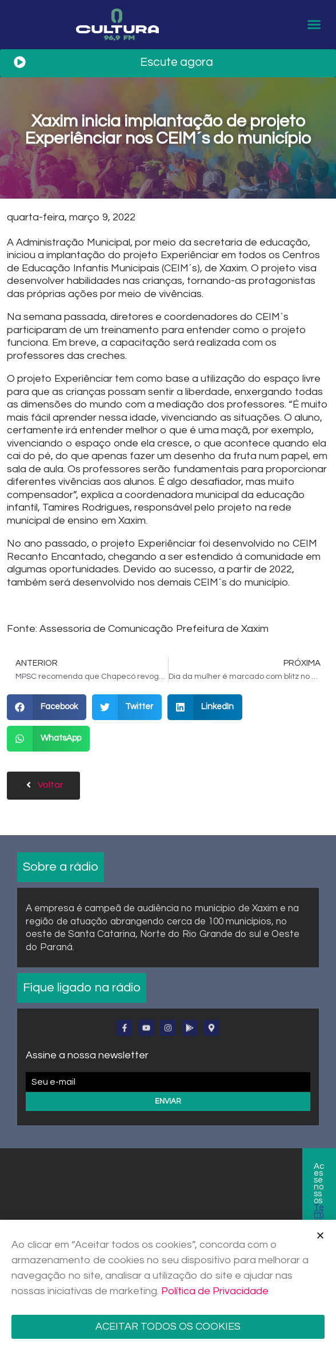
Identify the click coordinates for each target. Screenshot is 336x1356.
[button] (314, 26)
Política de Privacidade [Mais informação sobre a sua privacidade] (215, 1291)
